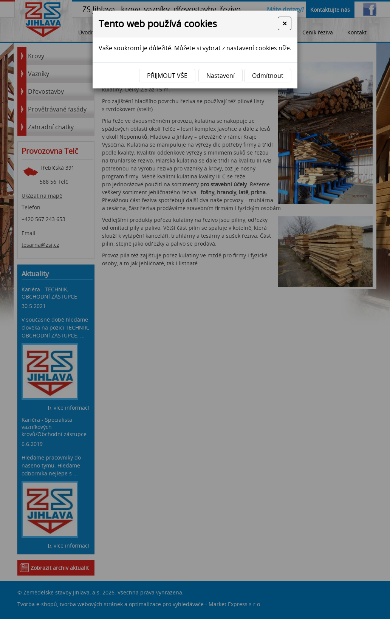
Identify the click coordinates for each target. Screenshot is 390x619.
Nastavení (220, 75)
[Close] (284, 23)
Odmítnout (267, 75)
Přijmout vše (167, 75)
